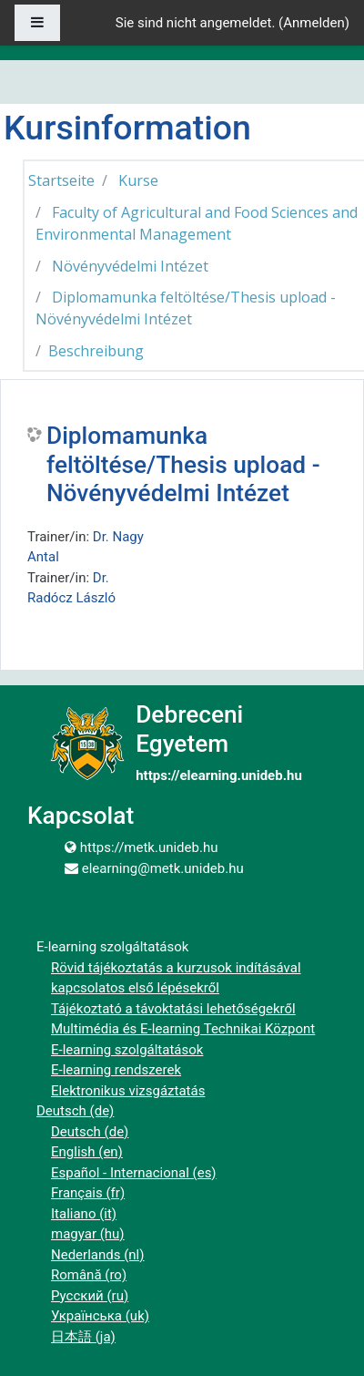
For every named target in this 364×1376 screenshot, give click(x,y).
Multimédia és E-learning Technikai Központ (183, 1029)
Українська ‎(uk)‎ (100, 1316)
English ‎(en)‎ (87, 1152)
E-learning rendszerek (116, 1070)
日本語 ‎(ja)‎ (83, 1337)
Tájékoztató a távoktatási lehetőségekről (173, 1009)
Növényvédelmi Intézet (130, 266)
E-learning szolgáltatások (127, 1050)
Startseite (61, 180)
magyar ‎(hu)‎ (88, 1234)
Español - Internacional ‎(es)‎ (134, 1173)
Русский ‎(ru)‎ (89, 1296)
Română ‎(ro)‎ (88, 1275)
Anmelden (314, 23)
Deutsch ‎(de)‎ (75, 1111)
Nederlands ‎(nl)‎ (97, 1255)
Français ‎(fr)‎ (88, 1193)
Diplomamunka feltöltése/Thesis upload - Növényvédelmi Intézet (183, 464)
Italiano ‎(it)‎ (83, 1214)
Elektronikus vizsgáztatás (128, 1091)
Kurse (138, 180)
